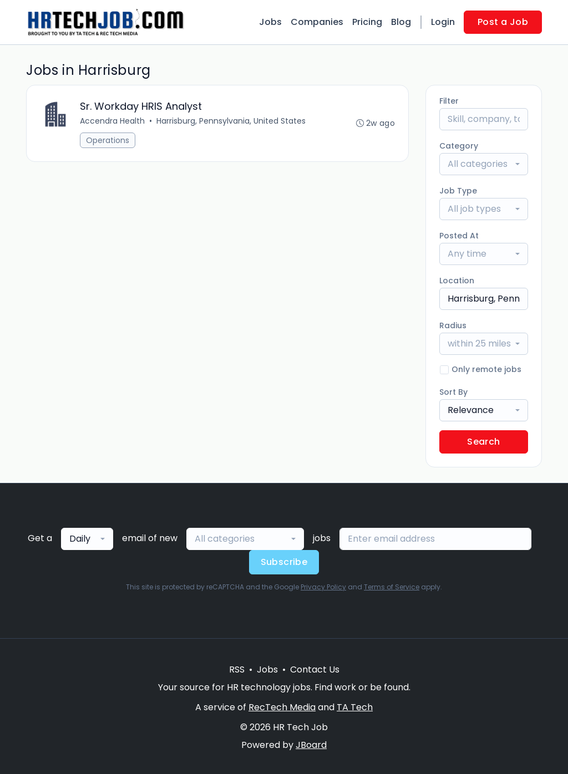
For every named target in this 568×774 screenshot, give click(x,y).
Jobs (270, 22)
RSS (237, 669)
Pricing (367, 22)
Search (483, 441)
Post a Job (503, 22)
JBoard (311, 745)
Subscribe (284, 562)
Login (443, 22)
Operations (107, 140)
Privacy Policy (323, 587)
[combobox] (483, 164)
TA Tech (355, 707)
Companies (317, 22)
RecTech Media (282, 707)
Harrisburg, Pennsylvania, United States (231, 120)
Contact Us (314, 669)
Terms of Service (391, 587)
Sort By (453, 392)
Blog (401, 22)
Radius (452, 325)
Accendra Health (112, 120)
